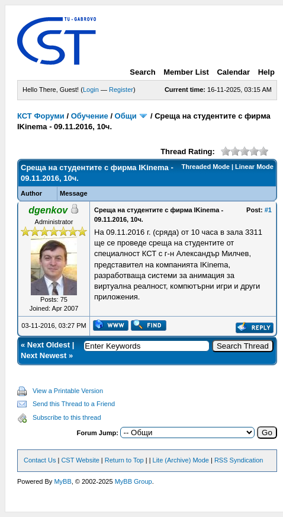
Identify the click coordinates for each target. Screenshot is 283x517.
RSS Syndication (238, 460)
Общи (126, 115)
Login (91, 89)
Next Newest (43, 355)
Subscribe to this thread (67, 417)
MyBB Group (133, 481)
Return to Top (124, 460)
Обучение (89, 115)
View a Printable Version (68, 390)
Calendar (233, 72)
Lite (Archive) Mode (181, 460)
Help (266, 72)
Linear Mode (254, 166)
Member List (186, 72)
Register (121, 89)
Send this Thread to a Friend (74, 403)
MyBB (62, 481)
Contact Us (40, 460)
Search (142, 72)
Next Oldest (48, 344)
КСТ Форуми (41, 115)
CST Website (80, 460)
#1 (268, 209)
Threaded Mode (206, 166)
